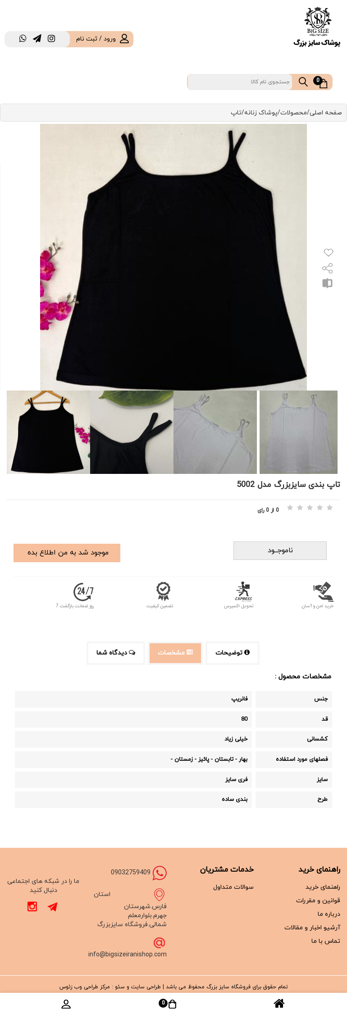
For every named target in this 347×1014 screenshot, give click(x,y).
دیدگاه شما (115, 653)
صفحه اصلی (326, 113)
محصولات (293, 113)
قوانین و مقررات (318, 900)
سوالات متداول (233, 887)
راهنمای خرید (323, 887)
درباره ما (329, 914)
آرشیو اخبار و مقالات (312, 927)
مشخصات (175, 653)
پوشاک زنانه (261, 113)
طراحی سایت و (143, 987)
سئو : (117, 987)
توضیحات (232, 653)
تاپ (236, 113)
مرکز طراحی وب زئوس (84, 987)
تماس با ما (325, 941)
